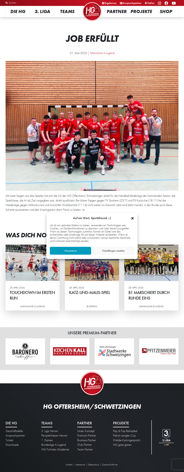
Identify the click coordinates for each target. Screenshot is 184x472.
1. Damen (47, 440)
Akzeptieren (70, 250)
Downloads (12, 445)
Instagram (160, 3)
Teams (67, 11)
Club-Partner (84, 445)
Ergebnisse (110, 3)
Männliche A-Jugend (102, 53)
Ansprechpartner (132, 3)
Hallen (150, 3)
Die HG (17, 11)
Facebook (167, 3)
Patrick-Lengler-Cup (124, 435)
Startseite (92, 2)
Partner (117, 11)
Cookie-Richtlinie (110, 464)
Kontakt (69, 464)
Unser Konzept (85, 431)
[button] (132, 218)
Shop (166, 11)
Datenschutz (93, 464)
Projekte (141, 11)
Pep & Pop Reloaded (125, 431)
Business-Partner (86, 440)
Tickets (9, 440)
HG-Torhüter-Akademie (55, 449)
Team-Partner (85, 449)
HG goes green (122, 445)
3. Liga (42, 11)
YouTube (174, 3)
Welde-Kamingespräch (126, 440)
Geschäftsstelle (14, 431)
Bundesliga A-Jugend (53, 445)
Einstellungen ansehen (113, 250)
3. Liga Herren (49, 431)
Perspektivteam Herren (54, 435)
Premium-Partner (86, 435)
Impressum (80, 464)
